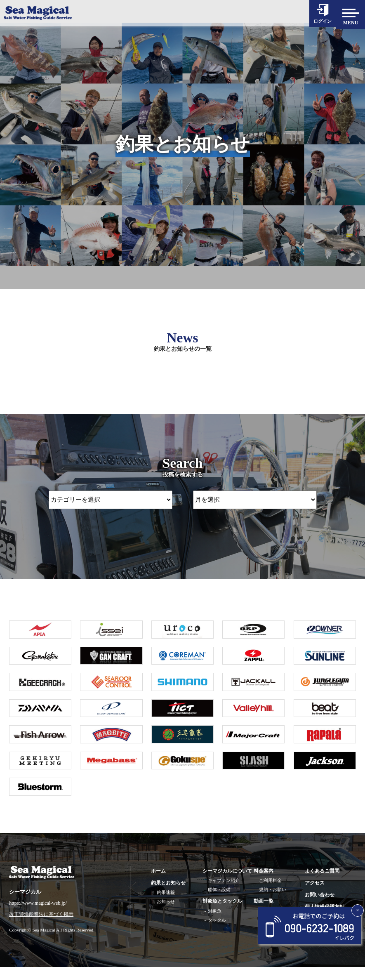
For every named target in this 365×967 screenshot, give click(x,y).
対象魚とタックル (222, 901)
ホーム (158, 871)
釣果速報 (166, 892)
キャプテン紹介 (224, 880)
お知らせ (166, 901)
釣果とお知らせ (168, 883)
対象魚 (214, 910)
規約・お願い (272, 889)
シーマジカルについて (227, 871)
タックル (217, 919)
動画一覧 (263, 901)
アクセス (315, 883)
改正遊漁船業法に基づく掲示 (41, 914)
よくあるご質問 (322, 871)
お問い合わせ (319, 895)
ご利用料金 (270, 880)
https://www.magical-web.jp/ (38, 903)
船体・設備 (219, 889)
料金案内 (263, 871)
